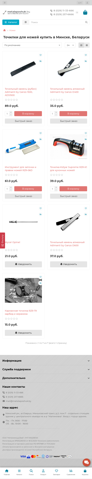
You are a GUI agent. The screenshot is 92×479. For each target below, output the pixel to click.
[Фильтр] (2, 240)
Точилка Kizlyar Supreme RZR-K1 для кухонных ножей (68, 169)
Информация (46, 360)
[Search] (59, 22)
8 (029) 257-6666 (61, 14)
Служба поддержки (46, 369)
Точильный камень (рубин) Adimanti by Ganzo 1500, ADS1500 (21, 92)
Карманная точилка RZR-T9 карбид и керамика (21, 312)
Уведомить (23, 264)
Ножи (12, 30)
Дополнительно (46, 378)
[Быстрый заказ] (23, 121)
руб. (80, 3)
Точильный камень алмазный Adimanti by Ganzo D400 (67, 90)
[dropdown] (4, 2)
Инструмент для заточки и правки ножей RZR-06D (20, 169)
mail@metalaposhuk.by (18, 401)
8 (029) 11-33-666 (61, 10)
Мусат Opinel (12, 242)
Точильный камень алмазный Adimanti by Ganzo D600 (67, 244)
